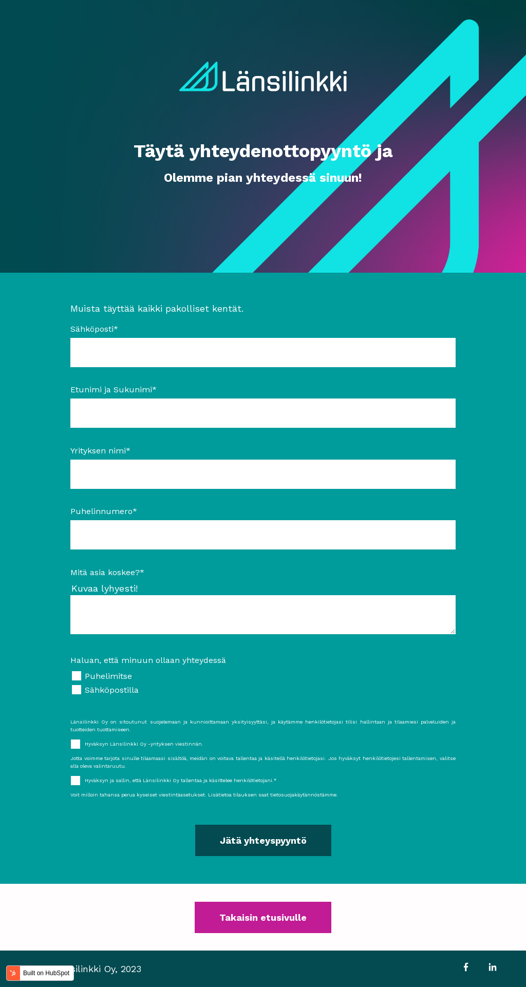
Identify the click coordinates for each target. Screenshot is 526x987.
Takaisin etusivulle (263, 917)
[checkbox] (263, 683)
